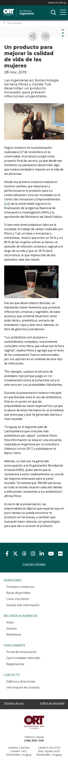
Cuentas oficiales (34, 564)
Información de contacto (23, 687)
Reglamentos (15, 664)
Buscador (53, 12)
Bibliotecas (13, 634)
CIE (7, 204)
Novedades (14, 23)
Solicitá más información (23, 605)
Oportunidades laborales (23, 658)
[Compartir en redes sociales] (32, 36)
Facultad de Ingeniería (30, 9)
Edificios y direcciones (20, 681)
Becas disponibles (18, 593)
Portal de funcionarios (21, 652)
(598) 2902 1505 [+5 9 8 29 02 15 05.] (34, 740)
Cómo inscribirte (17, 599)
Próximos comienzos (20, 587)
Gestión (11, 628)
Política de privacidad (52, 703)
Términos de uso (14, 703)
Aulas (10, 622)
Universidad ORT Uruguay (34, 722)
